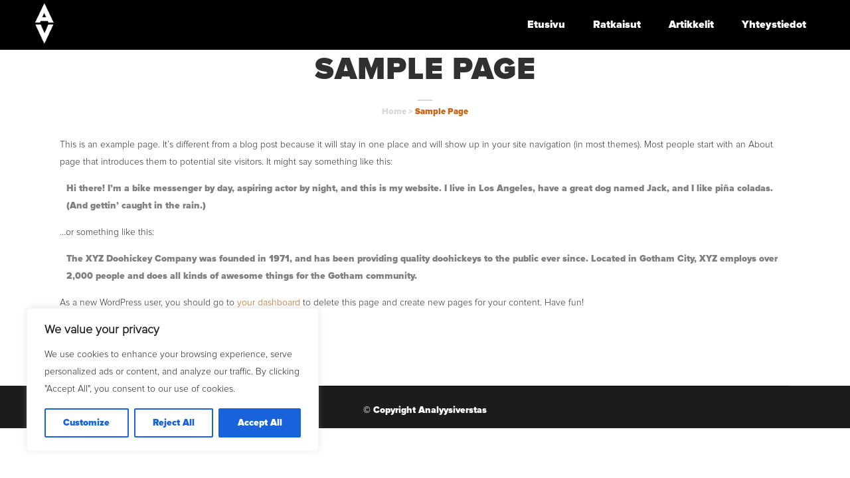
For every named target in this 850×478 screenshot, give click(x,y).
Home (394, 112)
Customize (86, 423)
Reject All (174, 423)
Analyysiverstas (452, 410)
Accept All (260, 423)
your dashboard (268, 302)
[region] (173, 379)
